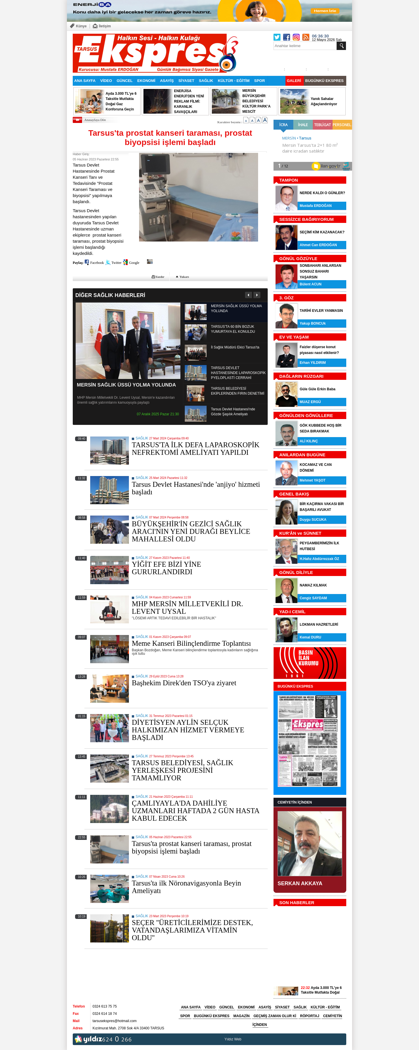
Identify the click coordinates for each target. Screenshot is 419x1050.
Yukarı (184, 276)
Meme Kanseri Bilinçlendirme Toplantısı (191, 643)
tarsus (247, 1039)
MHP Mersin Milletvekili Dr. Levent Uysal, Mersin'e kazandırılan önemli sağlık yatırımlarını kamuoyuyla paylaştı (126, 400)
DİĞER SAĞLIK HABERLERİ (110, 295)
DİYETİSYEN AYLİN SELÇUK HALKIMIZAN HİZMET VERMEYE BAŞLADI (188, 729)
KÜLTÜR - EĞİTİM (234, 80)
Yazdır (159, 276)
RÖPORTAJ (309, 1016)
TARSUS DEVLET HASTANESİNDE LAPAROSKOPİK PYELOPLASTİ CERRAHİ (238, 373)
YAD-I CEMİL (292, 611)
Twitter (116, 263)
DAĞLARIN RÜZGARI (301, 376)
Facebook (97, 263)
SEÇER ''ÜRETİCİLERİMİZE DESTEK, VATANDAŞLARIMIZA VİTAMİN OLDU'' (192, 930)
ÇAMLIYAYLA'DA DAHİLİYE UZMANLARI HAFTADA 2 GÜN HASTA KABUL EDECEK (195, 810)
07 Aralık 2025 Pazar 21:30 (158, 414)
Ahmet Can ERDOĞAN (318, 245)
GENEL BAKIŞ (294, 493)
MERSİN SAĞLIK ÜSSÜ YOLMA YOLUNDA (126, 385)
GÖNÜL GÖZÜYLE (298, 258)
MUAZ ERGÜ (310, 402)
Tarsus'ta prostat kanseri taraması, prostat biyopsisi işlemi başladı (192, 847)
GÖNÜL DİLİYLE (296, 572)
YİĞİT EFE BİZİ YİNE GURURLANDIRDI (166, 568)
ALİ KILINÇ (309, 441)
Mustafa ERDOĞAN (316, 206)
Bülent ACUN (311, 284)
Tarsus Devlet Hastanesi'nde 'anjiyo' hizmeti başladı (196, 488)
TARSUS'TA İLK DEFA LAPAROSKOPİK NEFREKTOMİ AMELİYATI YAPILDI (196, 448)
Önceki (248, 295)
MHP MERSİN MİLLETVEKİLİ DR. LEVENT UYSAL (187, 607)
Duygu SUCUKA (313, 520)
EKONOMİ (146, 80)
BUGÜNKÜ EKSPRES (324, 80)
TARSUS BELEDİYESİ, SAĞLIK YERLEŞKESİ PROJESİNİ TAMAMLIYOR (182, 770)
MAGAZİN (241, 1016)
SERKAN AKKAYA (300, 883)
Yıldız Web (233, 1039)
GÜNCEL (125, 80)
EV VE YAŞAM (294, 337)
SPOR (259, 80)
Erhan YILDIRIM (313, 363)
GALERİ (294, 80)
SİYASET (186, 80)
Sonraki (256, 295)
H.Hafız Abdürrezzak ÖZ (319, 559)
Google (134, 263)
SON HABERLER (296, 902)
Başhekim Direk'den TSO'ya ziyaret (184, 683)
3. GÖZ (286, 297)
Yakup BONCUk (313, 323)
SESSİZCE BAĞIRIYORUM (306, 219)
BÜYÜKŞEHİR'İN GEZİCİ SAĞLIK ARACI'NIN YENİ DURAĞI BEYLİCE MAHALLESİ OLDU (191, 531)
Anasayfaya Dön (95, 119)
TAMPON (288, 180)
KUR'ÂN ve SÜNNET (300, 533)
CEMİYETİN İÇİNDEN (295, 802)
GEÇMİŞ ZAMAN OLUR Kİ (274, 1016)
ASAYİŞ (167, 80)
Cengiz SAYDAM (313, 598)
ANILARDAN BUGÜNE (302, 454)
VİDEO (106, 80)
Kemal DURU (310, 637)
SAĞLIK (206, 80)
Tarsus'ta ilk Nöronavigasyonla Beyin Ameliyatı (186, 887)
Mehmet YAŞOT (313, 480)
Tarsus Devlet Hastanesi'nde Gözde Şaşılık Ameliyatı (233, 411)
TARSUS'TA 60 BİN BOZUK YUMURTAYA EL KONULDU (233, 329)
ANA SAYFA (84, 80)
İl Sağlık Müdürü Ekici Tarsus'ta (235, 347)
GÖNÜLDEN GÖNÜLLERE (306, 415)
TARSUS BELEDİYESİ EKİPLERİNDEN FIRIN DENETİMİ (237, 391)
